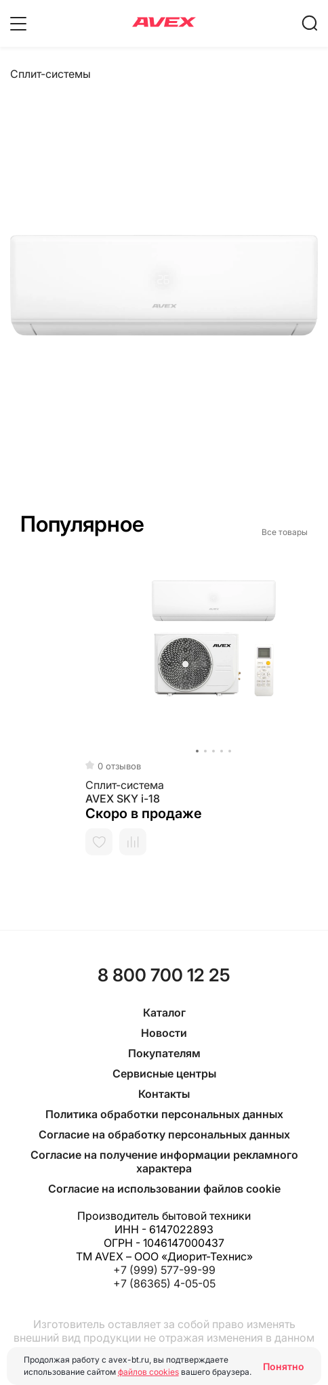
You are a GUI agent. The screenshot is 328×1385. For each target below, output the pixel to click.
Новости (164, 1033)
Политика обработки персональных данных (164, 1114)
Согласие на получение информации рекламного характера (164, 1161)
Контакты (164, 1094)
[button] (21, 751)
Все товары (285, 532)
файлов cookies (148, 1372)
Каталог (164, 1012)
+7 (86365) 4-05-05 (164, 1283)
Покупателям (164, 1053)
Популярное (82, 524)
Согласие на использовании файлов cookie (164, 1188)
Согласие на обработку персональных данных (164, 1134)
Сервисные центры (164, 1073)
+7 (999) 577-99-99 (164, 1270)
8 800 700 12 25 (164, 974)
